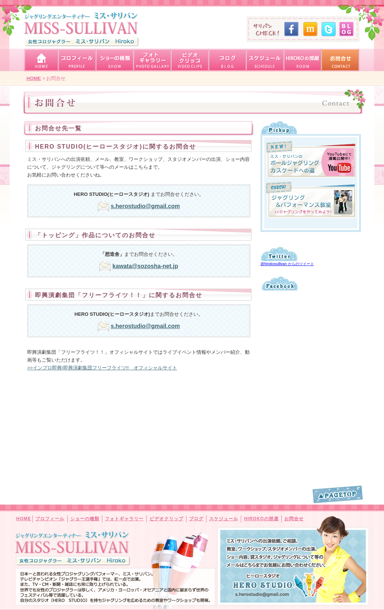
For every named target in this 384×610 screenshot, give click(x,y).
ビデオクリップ (166, 518)
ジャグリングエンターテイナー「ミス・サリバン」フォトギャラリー (152, 60)
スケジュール (223, 518)
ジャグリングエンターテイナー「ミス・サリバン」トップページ (41, 60)
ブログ (196, 518)
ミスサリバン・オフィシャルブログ (346, 29)
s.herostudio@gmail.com (145, 206)
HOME (23, 518)
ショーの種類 (84, 518)
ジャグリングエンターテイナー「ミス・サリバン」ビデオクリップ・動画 (189, 60)
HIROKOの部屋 (261, 518)
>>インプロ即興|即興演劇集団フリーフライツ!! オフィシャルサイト (102, 368)
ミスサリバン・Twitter (327, 29)
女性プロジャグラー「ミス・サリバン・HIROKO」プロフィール (77, 60)
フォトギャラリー (124, 518)
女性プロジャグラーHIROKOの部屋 (302, 60)
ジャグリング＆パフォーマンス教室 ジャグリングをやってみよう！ (311, 199)
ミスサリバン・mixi (309, 29)
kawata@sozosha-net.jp (145, 266)
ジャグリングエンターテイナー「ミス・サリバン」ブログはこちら (227, 60)
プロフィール (49, 518)
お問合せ (294, 518)
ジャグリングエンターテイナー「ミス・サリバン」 (81, 29)
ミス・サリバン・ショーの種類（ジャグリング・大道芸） (114, 60)
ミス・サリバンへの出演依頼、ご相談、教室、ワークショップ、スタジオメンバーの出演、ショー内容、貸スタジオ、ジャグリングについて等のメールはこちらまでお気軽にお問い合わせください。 (263, 585)
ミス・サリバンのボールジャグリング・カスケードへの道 (311, 159)
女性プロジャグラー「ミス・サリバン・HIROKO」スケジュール (265, 60)
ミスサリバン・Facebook (291, 29)
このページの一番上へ (338, 494)
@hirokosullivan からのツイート (287, 264)
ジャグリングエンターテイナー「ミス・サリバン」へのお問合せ (340, 60)
